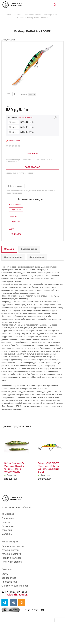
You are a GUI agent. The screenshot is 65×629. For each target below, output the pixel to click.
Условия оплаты (10, 550)
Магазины (6, 534)
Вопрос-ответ (8, 578)
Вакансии (6, 530)
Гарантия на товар (11, 558)
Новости (5, 522)
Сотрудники (7, 526)
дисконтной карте (25, 117)
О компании (7, 518)
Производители (9, 582)
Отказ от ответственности (15, 585)
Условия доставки (11, 554)
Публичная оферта (11, 562)
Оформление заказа (12, 546)
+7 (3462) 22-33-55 (16, 591)
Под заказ (16, 210)
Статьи (5, 574)
